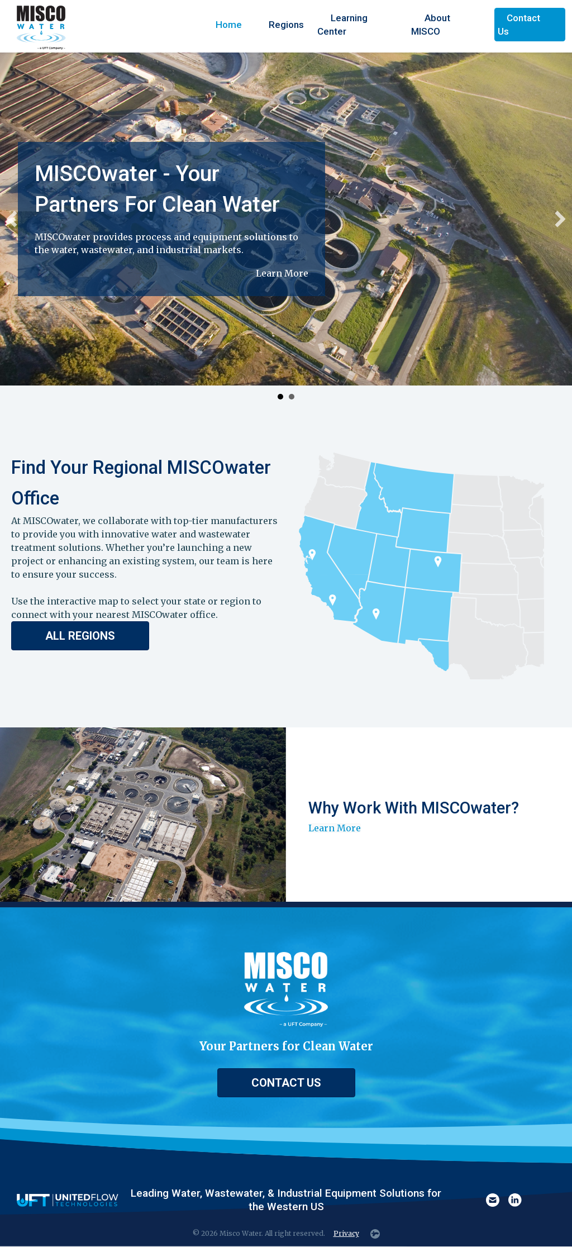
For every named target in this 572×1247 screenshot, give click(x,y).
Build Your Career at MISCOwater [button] (291, 396)
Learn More (282, 273)
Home (229, 24)
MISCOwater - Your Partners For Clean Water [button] (280, 396)
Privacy (346, 1233)
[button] (12, 219)
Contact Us (519, 24)
